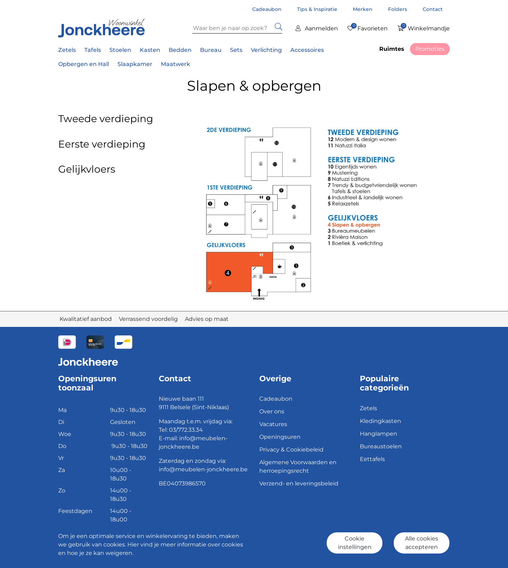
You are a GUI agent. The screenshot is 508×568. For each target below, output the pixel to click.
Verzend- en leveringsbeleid (298, 483)
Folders (398, 9)
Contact (433, 9)
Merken (363, 9)
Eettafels (372, 459)
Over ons (271, 411)
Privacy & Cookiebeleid (291, 449)
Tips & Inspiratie (318, 9)
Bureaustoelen (381, 446)
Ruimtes (391, 49)
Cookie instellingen (354, 542)
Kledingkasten (380, 421)
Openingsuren (280, 437)
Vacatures (273, 424)
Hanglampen (378, 433)
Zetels (368, 408)
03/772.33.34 (186, 429)
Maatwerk (175, 64)
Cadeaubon (267, 9)
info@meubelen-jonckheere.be (203, 469)
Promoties (430, 49)
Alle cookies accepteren (421, 542)
